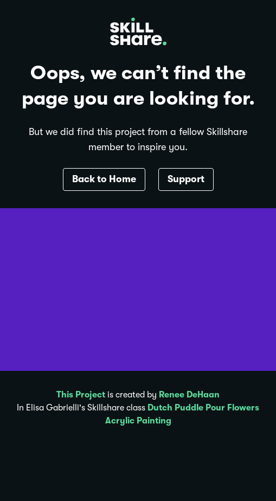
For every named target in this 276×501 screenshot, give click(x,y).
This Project (80, 395)
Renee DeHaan (189, 395)
